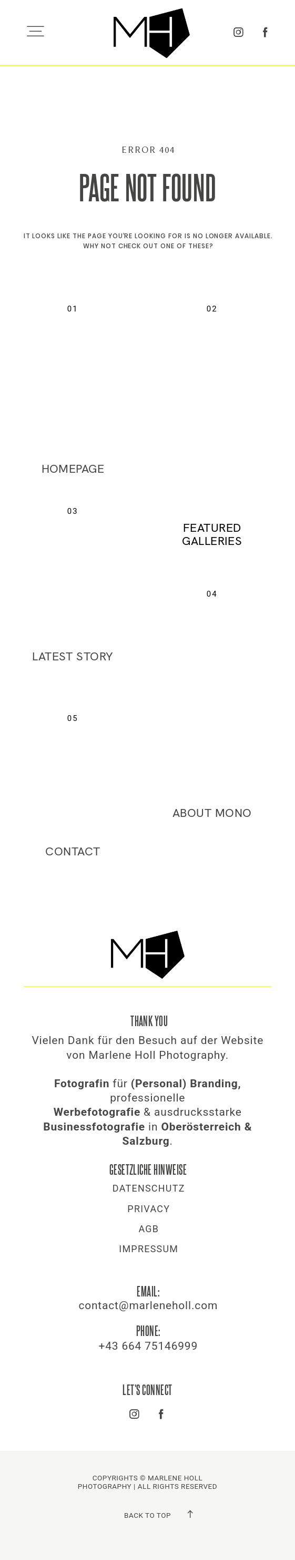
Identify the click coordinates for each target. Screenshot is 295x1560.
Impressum (148, 1249)
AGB (148, 1229)
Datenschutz (149, 1188)
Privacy (148, 1209)
